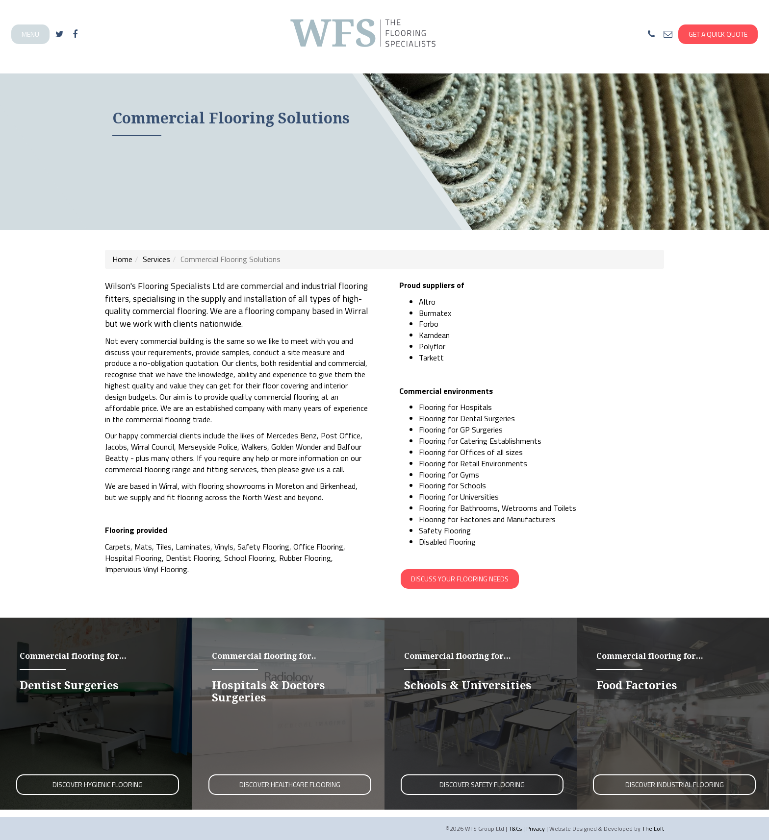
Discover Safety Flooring (482, 784)
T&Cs (515, 828)
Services (156, 259)
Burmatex (435, 313)
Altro (427, 302)
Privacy (535, 828)
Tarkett (431, 357)
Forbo (428, 324)
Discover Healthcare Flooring (289, 784)
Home (122, 259)
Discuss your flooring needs (460, 579)
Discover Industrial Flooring (674, 784)
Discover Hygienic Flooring (97, 784)
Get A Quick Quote (718, 34)
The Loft (653, 828)
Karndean (434, 335)
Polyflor (432, 346)
